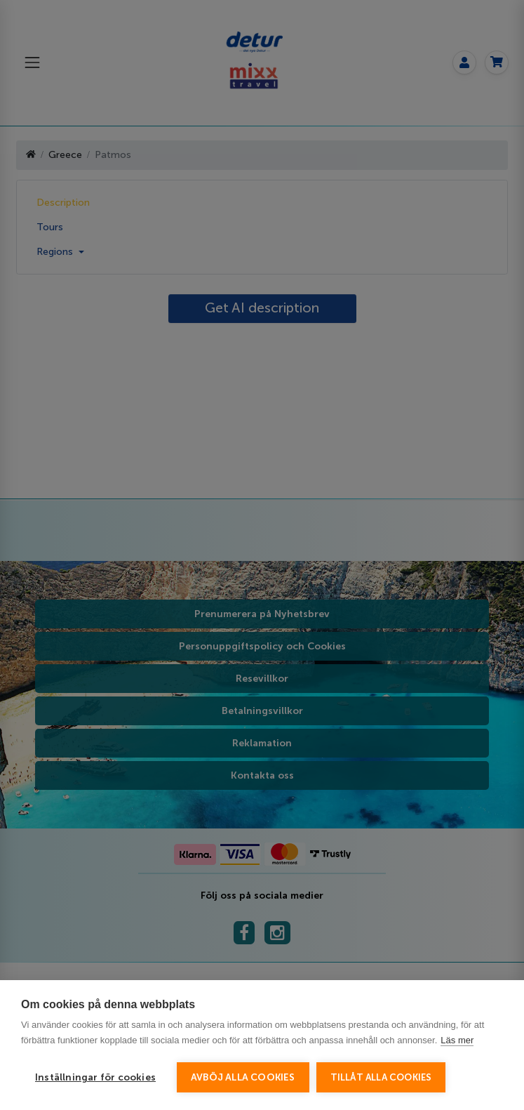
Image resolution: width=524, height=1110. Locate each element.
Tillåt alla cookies (381, 1077)
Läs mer (457, 1040)
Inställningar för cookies (95, 1077)
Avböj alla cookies (243, 1077)
